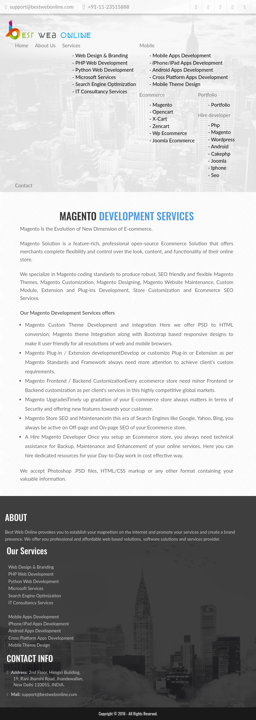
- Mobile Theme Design (174, 84)
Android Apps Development (34, 630)
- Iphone (217, 168)
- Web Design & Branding (100, 55)
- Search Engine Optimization (104, 84)
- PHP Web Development (100, 63)
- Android (218, 146)
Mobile (147, 45)
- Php (214, 125)
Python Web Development (33, 581)
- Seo (213, 175)
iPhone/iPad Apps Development (38, 623)
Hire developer (214, 115)
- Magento (160, 105)
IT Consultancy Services (30, 602)
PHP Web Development (31, 574)
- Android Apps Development (181, 70)
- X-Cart (158, 119)
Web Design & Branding (31, 567)
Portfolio (207, 95)
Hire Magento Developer (58, 437)
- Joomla (217, 161)
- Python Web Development (103, 70)
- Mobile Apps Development (180, 55)
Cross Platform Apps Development (41, 638)
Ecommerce (152, 95)
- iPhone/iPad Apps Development (185, 63)
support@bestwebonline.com (49, 694)
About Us (45, 45)
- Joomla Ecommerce (172, 140)
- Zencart (159, 126)
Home (21, 45)
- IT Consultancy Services (99, 91)
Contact (23, 185)
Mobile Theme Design (29, 645)
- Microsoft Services (94, 77)
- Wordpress (221, 139)
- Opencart (161, 112)
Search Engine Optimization (34, 595)
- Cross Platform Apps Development (188, 77)
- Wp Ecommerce (168, 133)
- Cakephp (219, 154)
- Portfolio (219, 105)
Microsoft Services (25, 588)
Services (71, 45)
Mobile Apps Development (33, 616)
